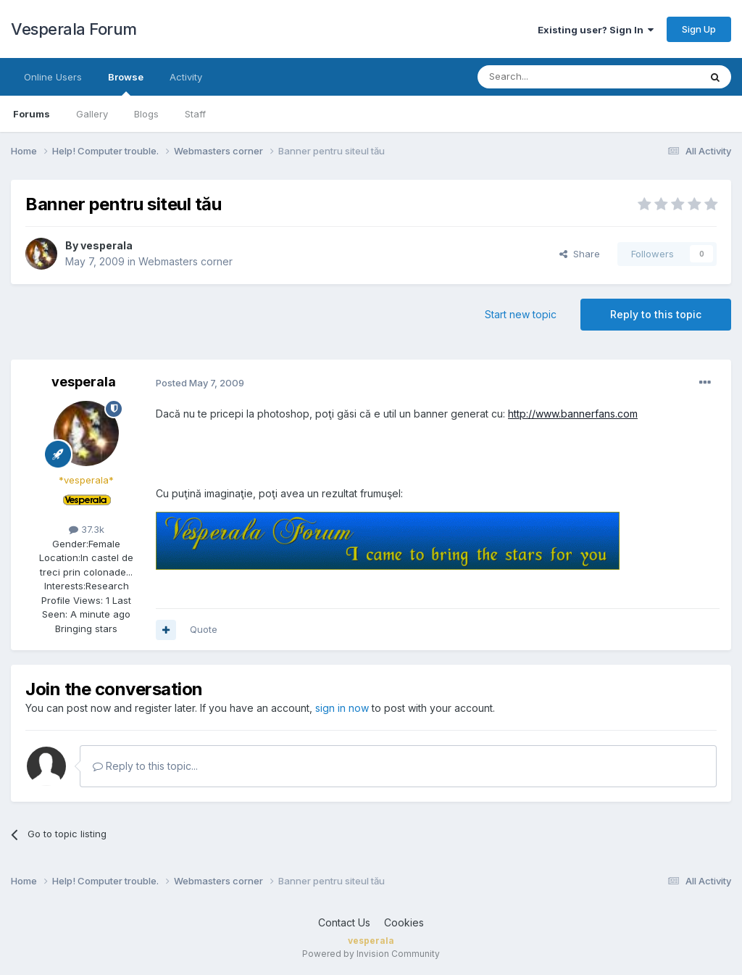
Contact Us (344, 922)
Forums (31, 114)
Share (579, 254)
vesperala (106, 245)
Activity (186, 77)
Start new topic (520, 314)
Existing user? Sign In (596, 30)
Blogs (146, 114)
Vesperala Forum (74, 29)
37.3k (86, 529)
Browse (125, 83)
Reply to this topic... (145, 766)
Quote (203, 629)
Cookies (404, 922)
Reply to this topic (655, 314)
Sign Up (699, 29)
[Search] (551, 76)
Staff (195, 114)
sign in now (342, 708)
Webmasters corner (185, 261)
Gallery (92, 114)
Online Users (53, 77)
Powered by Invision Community (371, 953)
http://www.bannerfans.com (573, 413)
